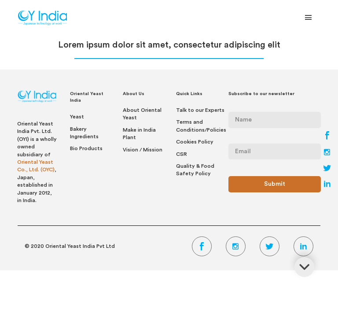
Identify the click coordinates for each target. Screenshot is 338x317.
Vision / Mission (142, 149)
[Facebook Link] (327, 137)
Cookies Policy (194, 141)
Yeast (77, 116)
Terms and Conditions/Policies (201, 125)
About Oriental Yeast (142, 113)
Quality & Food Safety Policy (195, 169)
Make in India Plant (139, 133)
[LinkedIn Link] (327, 185)
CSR (181, 154)
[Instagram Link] (327, 153)
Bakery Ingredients (84, 132)
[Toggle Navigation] (308, 19)
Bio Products (86, 148)
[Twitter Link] (327, 169)
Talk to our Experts (200, 110)
